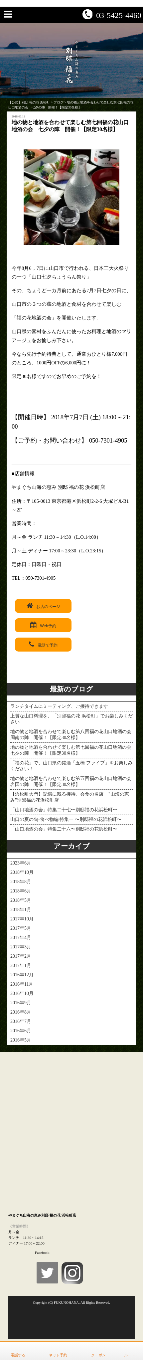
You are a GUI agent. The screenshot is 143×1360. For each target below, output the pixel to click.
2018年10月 (22, 872)
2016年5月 (20, 1040)
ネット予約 (58, 1355)
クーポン (98, 1355)
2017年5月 (20, 928)
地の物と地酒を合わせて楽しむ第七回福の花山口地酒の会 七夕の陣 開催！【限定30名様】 (71, 750)
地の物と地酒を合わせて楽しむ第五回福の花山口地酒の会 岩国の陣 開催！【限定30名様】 (71, 781)
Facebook (42, 1253)
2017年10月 (22, 918)
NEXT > (129, 673)
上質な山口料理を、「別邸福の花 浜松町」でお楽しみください (71, 718)
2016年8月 (20, 1012)
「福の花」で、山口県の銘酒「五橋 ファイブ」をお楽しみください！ (71, 765)
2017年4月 (20, 937)
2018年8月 (20, 881)
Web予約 (43, 625)
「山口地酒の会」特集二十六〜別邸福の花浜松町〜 (63, 829)
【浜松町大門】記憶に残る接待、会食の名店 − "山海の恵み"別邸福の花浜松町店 (69, 797)
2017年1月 (20, 965)
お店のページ (43, 605)
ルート (129, 1355)
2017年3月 (20, 946)
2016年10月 (22, 993)
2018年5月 (20, 900)
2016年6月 (20, 1030)
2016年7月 (20, 1021)
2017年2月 (20, 956)
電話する (18, 1355)
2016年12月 (22, 974)
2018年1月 (20, 909)
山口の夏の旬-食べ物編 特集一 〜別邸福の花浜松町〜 (65, 819)
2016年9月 (20, 1002)
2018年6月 (20, 890)
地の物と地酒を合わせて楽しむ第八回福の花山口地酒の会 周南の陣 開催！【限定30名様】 (71, 734)
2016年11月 (21, 984)
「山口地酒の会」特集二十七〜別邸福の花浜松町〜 (63, 809)
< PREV (13, 673)
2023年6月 (20, 863)
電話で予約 (43, 644)
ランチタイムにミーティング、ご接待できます (59, 706)
